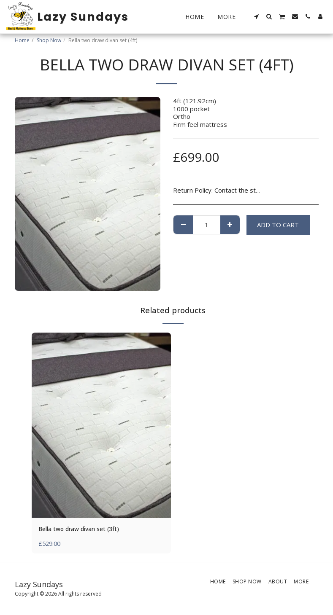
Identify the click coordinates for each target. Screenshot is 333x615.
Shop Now (49, 40)
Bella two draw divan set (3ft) (82, 529)
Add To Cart (278, 224)
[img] (101, 425)
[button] (257, 16)
